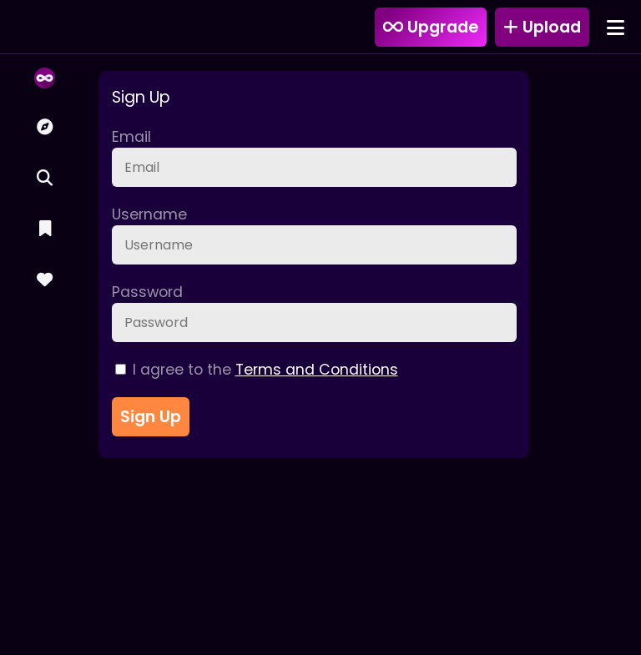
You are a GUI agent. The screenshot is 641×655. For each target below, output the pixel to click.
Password (147, 292)
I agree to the (256, 370)
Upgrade (431, 27)
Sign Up (150, 417)
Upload (542, 27)
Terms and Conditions (316, 370)
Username (149, 214)
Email (131, 137)
